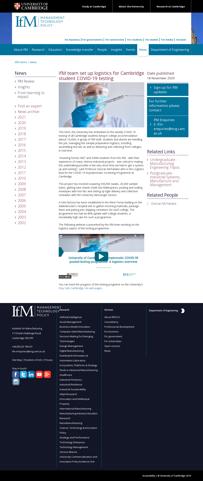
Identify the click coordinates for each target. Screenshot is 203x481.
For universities (114, 39)
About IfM (21, 50)
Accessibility (148, 475)
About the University (131, 6)
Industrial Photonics (71, 379)
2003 (22, 217)
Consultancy (111, 322)
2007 (22, 194)
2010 (22, 178)
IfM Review (26, 81)
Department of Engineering (170, 50)
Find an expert (30, 106)
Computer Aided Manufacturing (77, 331)
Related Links (161, 151)
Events (130, 50)
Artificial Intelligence (71, 317)
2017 (22, 139)
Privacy (49, 360)
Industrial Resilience (71, 384)
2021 (22, 117)
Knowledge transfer (79, 50)
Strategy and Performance (74, 437)
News (144, 49)
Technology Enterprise (72, 442)
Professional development (119, 326)
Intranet (181, 39)
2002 (22, 222)
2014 (22, 156)
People (102, 50)
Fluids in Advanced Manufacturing (79, 370)
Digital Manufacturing (71, 350)
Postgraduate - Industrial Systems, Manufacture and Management (165, 179)
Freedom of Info (33, 360)
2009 (22, 183)
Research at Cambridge (171, 6)
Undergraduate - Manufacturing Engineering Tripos (165, 163)
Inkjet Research (68, 394)
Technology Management (74, 447)
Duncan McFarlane (163, 203)
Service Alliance (68, 452)
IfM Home (21, 62)
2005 (22, 206)
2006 (22, 200)
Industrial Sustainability (73, 389)
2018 (22, 133)
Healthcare (66, 375)
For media (167, 39)
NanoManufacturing (71, 423)
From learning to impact (31, 94)
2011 (22, 172)
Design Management (71, 346)
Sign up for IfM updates (166, 89)
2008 (22, 189)
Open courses (112, 346)
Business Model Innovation (75, 326)
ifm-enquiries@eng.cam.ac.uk (169, 128)
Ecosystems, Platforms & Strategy (78, 365)
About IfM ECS (112, 317)
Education (55, 50)
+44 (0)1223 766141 (22, 346)
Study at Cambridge (94, 6)
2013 (22, 161)
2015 (22, 150)
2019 (22, 128)
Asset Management (70, 322)
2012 (22, 167)
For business (72, 39)
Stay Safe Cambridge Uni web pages (80, 288)
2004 (22, 211)
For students (134, 39)
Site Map (17, 360)
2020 (22, 122)
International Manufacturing (75, 408)
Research (38, 50)
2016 (22, 144)
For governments (92, 39)
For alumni (152, 39)
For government (113, 336)
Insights (116, 50)
